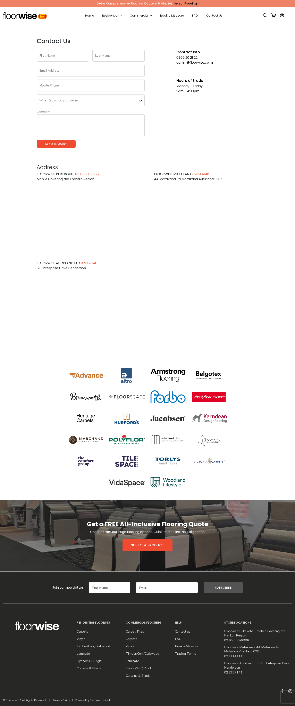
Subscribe (223, 588)
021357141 (88, 263)
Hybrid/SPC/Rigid (89, 661)
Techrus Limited (100, 700)
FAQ (195, 15)
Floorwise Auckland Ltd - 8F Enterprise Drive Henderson (256, 665)
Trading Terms (185, 654)
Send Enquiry (56, 144)
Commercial (139, 15)
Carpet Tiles (135, 632)
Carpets (82, 632)
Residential (110, 15)
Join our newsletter (61, 587)
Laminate (83, 654)
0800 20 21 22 (186, 57)
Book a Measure (172, 15)
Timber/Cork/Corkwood (93, 646)
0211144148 (200, 174)
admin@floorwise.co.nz (194, 62)
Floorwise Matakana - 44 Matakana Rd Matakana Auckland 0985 (252, 649)
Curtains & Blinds (89, 668)
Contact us (182, 632)
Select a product (147, 545)
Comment (44, 112)
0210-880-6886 (86, 174)
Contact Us (214, 15)
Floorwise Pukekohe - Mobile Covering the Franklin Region (254, 633)
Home (89, 15)
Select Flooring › (186, 3)
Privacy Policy (61, 700)
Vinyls (81, 639)
